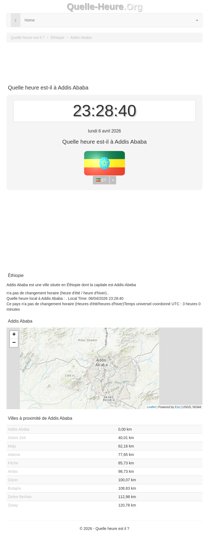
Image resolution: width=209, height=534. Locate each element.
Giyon (13, 480)
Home (29, 20)
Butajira (14, 488)
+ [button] (14, 335)
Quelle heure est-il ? (28, 37)
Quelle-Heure (95, 6)
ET (101, 180)
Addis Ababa (81, 37)
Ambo (13, 471)
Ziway (13, 505)
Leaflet (151, 407)
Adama (14, 454)
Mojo (12, 446)
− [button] (14, 343)
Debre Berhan (20, 497)
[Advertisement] (104, 61)
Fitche (13, 463)
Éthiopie (57, 37)
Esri (177, 407)
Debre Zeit (17, 438)
